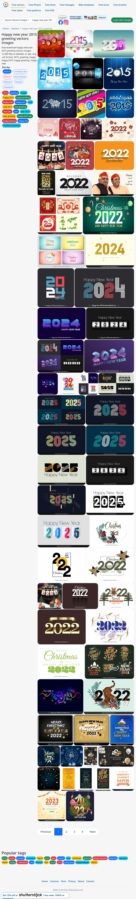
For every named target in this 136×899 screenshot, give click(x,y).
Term (63, 881)
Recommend (19, 76)
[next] (92, 831)
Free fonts (50, 4)
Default (7, 71)
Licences (54, 881)
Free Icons (103, 4)
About (81, 881)
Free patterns (34, 10)
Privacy (72, 881)
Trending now (20, 71)
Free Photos (35, 4)
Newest (7, 76)
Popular (18, 82)
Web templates (86, 4)
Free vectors (18, 4)
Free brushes (120, 4)
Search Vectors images (16, 20)
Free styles (17, 10)
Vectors (15, 28)
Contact (90, 881)
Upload (63, 17)
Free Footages (67, 4)
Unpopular (8, 87)
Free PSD (49, 10)
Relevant (7, 82)
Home (6, 28)
